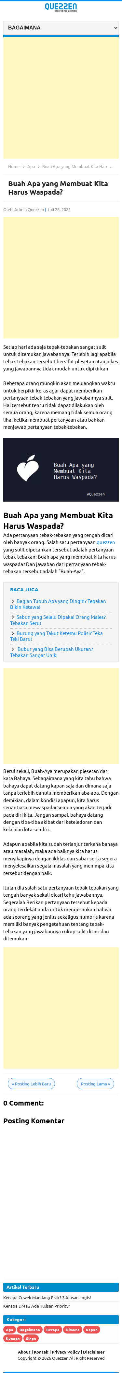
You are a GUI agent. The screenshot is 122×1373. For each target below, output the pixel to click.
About (24, 1352)
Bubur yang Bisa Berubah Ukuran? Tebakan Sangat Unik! (51, 652)
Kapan (92, 1329)
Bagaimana (30, 1329)
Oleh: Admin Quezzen (23, 209)
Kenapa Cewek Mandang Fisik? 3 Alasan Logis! (47, 1297)
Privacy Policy (66, 1352)
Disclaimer (93, 1352)
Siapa (31, 1338)
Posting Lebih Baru (31, 1083)
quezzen (106, 542)
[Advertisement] (61, 98)
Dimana (73, 1329)
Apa (9, 1329)
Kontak (41, 1352)
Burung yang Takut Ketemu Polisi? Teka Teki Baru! (56, 636)
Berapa (53, 1329)
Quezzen (60, 1358)
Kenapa (13, 1338)
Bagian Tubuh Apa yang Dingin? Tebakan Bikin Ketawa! (58, 604)
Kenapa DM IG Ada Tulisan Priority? (36, 1306)
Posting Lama (95, 1083)
